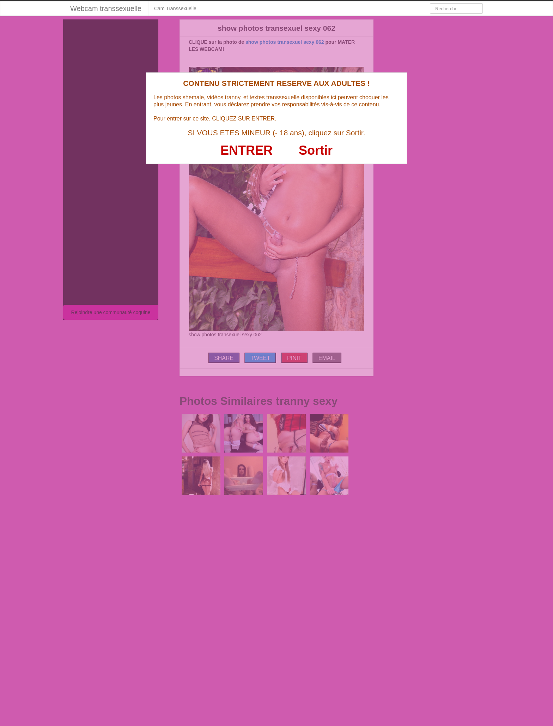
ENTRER (246, 150)
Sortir (316, 150)
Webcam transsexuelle (105, 8)
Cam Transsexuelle (175, 8)
